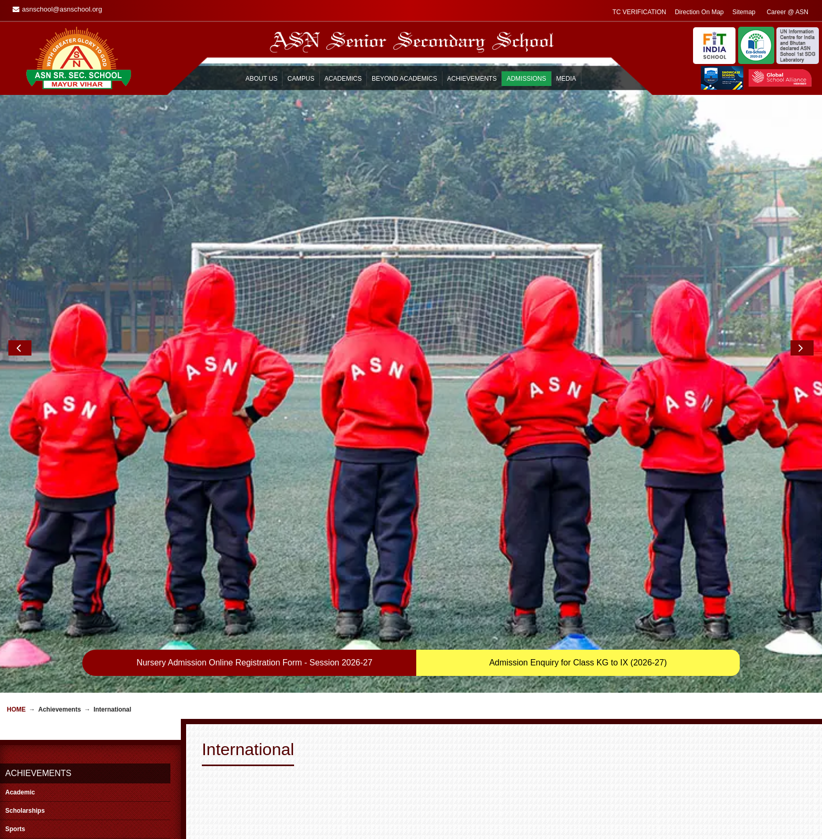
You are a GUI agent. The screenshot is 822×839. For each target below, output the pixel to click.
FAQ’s (216, 824)
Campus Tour (515, 815)
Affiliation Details (520, 833)
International (24, 551)
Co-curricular (25, 532)
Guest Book (368, 786)
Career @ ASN (373, 815)
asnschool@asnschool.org (72, 809)
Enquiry (507, 786)
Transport (221, 805)
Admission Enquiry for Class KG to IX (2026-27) (578, 347)
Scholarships (25, 496)
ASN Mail (510, 805)
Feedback (511, 796)
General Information (235, 796)
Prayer (217, 815)
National (17, 569)
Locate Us (511, 824)
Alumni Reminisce (377, 805)
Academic (20, 477)
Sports (15, 514)
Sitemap (363, 824)
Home (16, 395)
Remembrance (373, 796)
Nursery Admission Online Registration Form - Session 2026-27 (254, 347)
